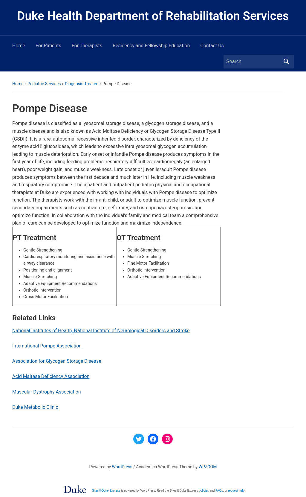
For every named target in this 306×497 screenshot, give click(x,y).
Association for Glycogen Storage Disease (56, 361)
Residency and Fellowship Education (151, 45)
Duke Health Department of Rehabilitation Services (153, 16)
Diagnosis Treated (81, 83)
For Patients (48, 45)
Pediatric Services (44, 83)
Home (18, 45)
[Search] (253, 62)
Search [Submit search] (286, 62)
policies (204, 490)
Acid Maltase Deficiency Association (50, 376)
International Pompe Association (47, 346)
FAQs (219, 490)
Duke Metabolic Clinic (35, 407)
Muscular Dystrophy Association (46, 392)
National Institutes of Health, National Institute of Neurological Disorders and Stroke (101, 330)
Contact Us (212, 45)
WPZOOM (208, 466)
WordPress (122, 466)
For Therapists (87, 45)
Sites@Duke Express (106, 490)
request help (236, 490)
